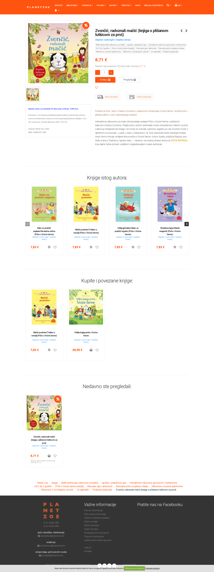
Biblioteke (72, 5)
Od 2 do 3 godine (103, 48)
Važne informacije (100, 504)
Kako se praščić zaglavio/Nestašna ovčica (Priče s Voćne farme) (44, 231)
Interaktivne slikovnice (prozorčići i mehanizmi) (167, 45)
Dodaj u (105, 79)
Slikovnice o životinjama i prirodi (135, 52)
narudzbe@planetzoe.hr (52, 536)
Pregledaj (129, 79)
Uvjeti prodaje (91, 521)
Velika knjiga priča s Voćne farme (86, 334)
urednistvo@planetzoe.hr (52, 545)
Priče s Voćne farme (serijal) (123, 48)
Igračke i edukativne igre (136, 45)
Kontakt (88, 551)
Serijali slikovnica (153, 5)
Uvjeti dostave (91, 529)
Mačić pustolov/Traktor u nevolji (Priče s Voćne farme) (86, 231)
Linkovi (87, 547)
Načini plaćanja (140, 97)
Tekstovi (125, 5)
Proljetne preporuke (170, 52)
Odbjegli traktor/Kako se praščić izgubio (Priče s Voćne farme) (128, 231)
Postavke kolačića (152, 568)
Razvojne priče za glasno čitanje (171, 48)
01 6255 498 (52, 526)
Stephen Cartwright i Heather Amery (113, 39)
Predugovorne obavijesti (96, 532)
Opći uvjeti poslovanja (95, 514)
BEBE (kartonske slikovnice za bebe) (110, 45)
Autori (112, 5)
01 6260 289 (52, 522)
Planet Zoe (42, 482)
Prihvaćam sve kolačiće (134, 568)
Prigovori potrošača (94, 536)
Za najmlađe (156, 52)
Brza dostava (107, 97)
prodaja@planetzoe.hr (52, 555)
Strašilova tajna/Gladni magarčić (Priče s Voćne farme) (170, 231)
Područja (86, 5)
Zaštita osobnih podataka (96, 517)
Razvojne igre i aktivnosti (146, 48)
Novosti (59, 5)
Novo (137, 5)
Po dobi (100, 5)
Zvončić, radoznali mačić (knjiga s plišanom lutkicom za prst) (44, 439)
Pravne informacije (93, 510)
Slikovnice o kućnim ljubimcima (108, 52)
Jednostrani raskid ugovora (97, 540)
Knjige (55, 482)
